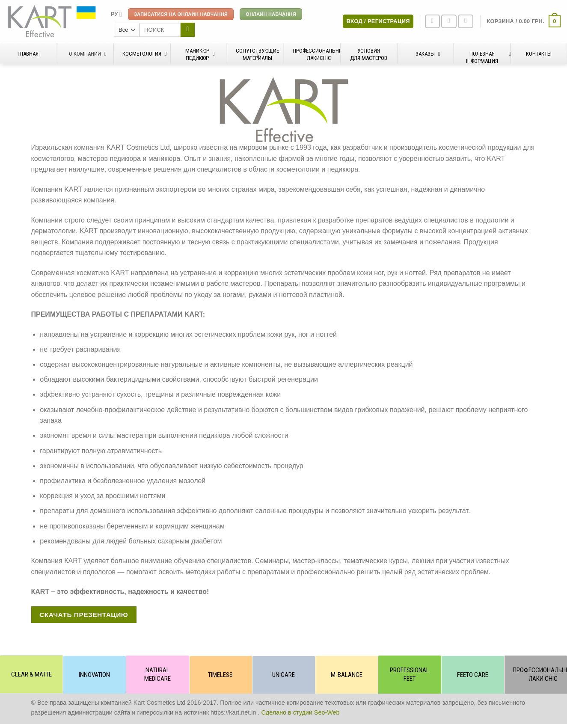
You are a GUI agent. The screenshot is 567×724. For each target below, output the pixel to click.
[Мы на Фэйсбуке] (432, 22)
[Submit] (188, 30)
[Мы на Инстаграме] (449, 22)
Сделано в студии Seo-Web (300, 712)
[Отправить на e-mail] (465, 22)
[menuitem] (116, 14)
